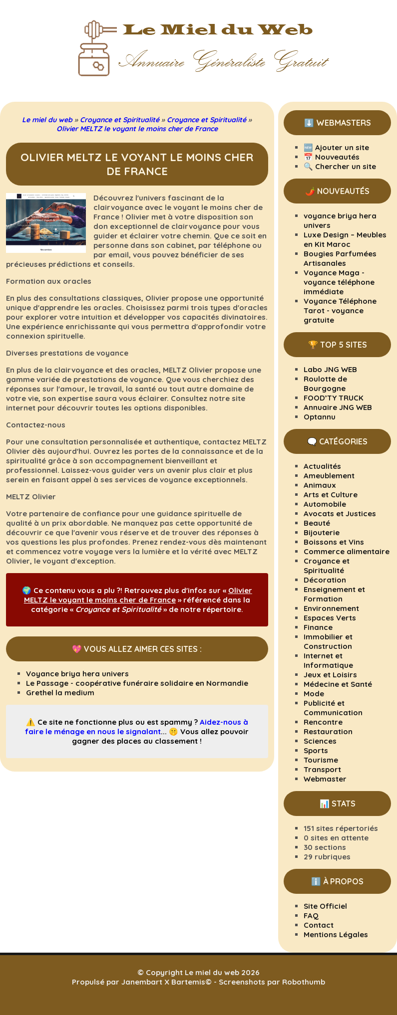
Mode (314, 693)
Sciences (320, 741)
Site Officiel (325, 906)
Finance (318, 627)
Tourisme (321, 760)
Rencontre (323, 722)
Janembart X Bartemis (163, 982)
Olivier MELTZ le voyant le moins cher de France (138, 595)
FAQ (311, 915)
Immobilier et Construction (328, 641)
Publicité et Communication (333, 707)
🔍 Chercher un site (340, 166)
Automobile (325, 504)
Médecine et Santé (338, 684)
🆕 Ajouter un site (336, 147)
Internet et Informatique (328, 660)
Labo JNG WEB (330, 369)
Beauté (317, 523)
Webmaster (325, 779)
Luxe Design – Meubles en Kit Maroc (345, 239)
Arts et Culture (331, 494)
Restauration (328, 731)
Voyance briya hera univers (77, 673)
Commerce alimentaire (347, 551)
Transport (322, 769)
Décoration (325, 580)
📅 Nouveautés (332, 157)
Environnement (331, 608)
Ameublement (329, 475)
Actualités (322, 466)
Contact (319, 925)
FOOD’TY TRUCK (334, 398)
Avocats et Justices (340, 513)
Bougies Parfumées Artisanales (340, 258)
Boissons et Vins (334, 542)
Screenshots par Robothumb (272, 982)
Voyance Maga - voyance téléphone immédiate (339, 282)
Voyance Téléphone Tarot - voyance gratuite (340, 310)
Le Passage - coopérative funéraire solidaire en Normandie (137, 683)
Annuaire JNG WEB (338, 407)
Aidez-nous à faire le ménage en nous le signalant (136, 726)
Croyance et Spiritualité (327, 565)
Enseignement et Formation (334, 594)
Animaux (320, 485)
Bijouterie (322, 532)
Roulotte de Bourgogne (325, 383)
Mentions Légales (336, 934)
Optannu (320, 416)
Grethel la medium (60, 692)
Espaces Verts (330, 617)
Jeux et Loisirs (330, 674)
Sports (316, 750)
